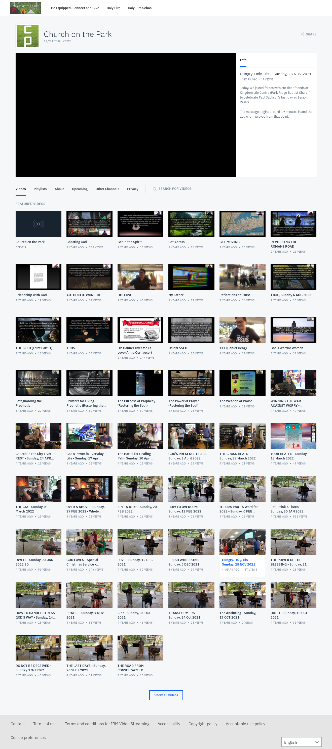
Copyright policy (203, 723)
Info (243, 60)
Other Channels (107, 189)
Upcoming (80, 189)
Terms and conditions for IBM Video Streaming (107, 723)
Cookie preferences (28, 737)
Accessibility (169, 723)
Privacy (132, 189)
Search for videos (175, 188)
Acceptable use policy (245, 723)
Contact (18, 723)
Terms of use (45, 723)
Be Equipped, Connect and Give (75, 8)
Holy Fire (113, 8)
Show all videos (166, 695)
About (59, 189)
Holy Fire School (140, 8)
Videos (21, 189)
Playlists (40, 189)
